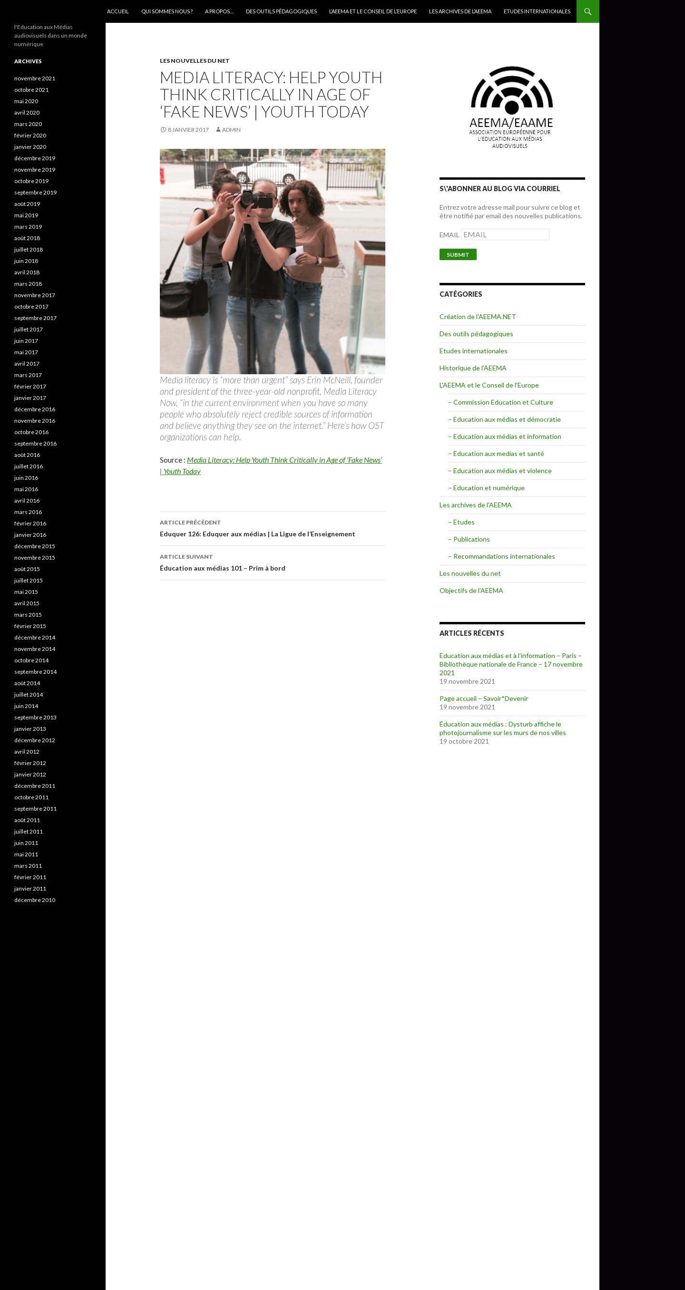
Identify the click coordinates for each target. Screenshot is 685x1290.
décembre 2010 (34, 899)
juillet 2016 (28, 466)
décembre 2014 (34, 637)
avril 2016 (26, 500)
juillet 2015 (28, 580)
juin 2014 (26, 705)
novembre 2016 (34, 420)
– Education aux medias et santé (496, 453)
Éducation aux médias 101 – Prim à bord (272, 561)
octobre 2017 (31, 306)
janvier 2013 (30, 728)
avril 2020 (26, 112)
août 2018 (27, 238)
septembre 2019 (35, 192)
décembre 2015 (34, 546)
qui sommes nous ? (167, 11)
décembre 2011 (34, 785)
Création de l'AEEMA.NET (478, 316)
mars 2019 (28, 226)
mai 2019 (26, 215)
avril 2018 (26, 272)
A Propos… (219, 11)
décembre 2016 (34, 409)
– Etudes (461, 522)
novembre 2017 (34, 295)
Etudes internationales (537, 11)
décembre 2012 (34, 740)
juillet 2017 (28, 329)
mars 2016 (28, 511)
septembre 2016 (35, 443)
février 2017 (30, 386)
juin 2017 (26, 340)
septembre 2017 (35, 317)
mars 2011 (28, 865)
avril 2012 (26, 751)
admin (231, 129)
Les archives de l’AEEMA (460, 11)
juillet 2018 (28, 249)
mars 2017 (28, 374)
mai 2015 (26, 591)
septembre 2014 (35, 671)
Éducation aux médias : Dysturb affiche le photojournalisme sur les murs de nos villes (503, 728)
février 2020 (30, 135)
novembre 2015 (34, 557)
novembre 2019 (34, 169)
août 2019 (27, 203)
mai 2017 (26, 352)
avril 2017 (26, 363)
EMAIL (450, 235)
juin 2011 (26, 842)
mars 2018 (28, 283)
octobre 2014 (31, 660)
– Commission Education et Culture (500, 402)
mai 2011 (26, 854)
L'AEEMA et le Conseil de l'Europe (489, 385)
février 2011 (30, 877)
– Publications (469, 539)
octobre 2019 (31, 180)
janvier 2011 (30, 888)
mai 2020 (26, 101)
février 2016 (30, 523)
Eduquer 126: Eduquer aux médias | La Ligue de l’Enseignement (272, 527)
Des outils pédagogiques (281, 11)
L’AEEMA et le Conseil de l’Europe (373, 11)
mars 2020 (28, 123)
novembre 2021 (34, 78)
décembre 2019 (34, 158)
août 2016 (27, 454)
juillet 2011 (28, 831)
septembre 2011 (35, 808)
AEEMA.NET (38, 11)
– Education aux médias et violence (500, 470)
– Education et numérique (486, 488)
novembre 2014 (34, 648)
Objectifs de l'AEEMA (471, 590)
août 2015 (27, 568)
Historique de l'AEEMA (473, 368)
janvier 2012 (30, 774)
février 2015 (30, 626)
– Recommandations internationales (501, 556)
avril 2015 (26, 603)
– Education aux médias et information (504, 436)
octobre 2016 (31, 432)
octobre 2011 (31, 797)
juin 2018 (26, 260)
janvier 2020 (30, 146)
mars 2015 (28, 614)
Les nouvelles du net (195, 60)
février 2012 (30, 762)
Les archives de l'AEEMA (476, 505)
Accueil (118, 11)
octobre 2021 (31, 89)
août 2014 (27, 683)
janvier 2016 (30, 534)
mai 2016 (26, 489)
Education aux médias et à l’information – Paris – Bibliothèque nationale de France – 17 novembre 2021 (511, 664)
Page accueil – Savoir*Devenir (484, 698)
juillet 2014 (28, 694)
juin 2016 (26, 477)
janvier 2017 (30, 397)
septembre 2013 (35, 717)
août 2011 (27, 820)
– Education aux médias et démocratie (504, 419)
